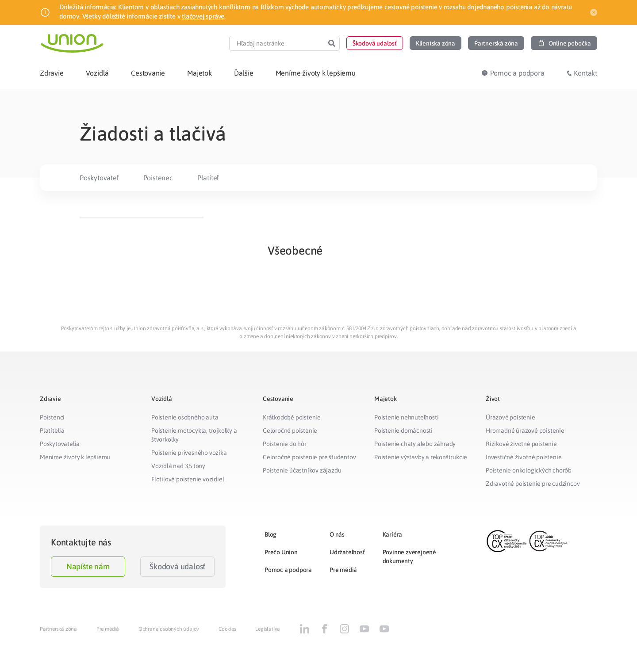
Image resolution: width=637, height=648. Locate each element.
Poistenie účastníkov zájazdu (302, 470)
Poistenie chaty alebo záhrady (415, 443)
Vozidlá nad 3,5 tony (178, 465)
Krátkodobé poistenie (292, 417)
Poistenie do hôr (285, 443)
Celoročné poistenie (290, 430)
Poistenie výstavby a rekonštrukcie (420, 457)
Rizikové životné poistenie (521, 443)
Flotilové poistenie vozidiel (187, 479)
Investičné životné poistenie (523, 457)
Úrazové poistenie (510, 417)
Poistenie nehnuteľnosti (406, 417)
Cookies (227, 629)
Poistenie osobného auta (184, 417)
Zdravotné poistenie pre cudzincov (532, 483)
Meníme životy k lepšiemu (75, 457)
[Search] (331, 43)
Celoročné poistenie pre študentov (309, 457)
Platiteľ (208, 178)
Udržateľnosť (347, 552)
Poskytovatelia (60, 443)
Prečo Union (281, 552)
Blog (270, 534)
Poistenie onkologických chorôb (529, 470)
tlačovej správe (203, 16)
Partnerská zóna (58, 629)
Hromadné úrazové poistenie (525, 430)
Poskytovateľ (99, 178)
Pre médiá (343, 569)
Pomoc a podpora (288, 569)
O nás (337, 534)
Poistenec (158, 178)
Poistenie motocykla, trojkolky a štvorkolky (194, 435)
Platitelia (52, 430)
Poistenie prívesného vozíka (189, 452)
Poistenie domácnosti (403, 430)
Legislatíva (267, 629)
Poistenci (52, 417)
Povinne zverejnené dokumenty (409, 556)
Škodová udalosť (177, 566)
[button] (374, 43)
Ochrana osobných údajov (168, 629)
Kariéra (393, 534)
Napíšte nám (88, 566)
